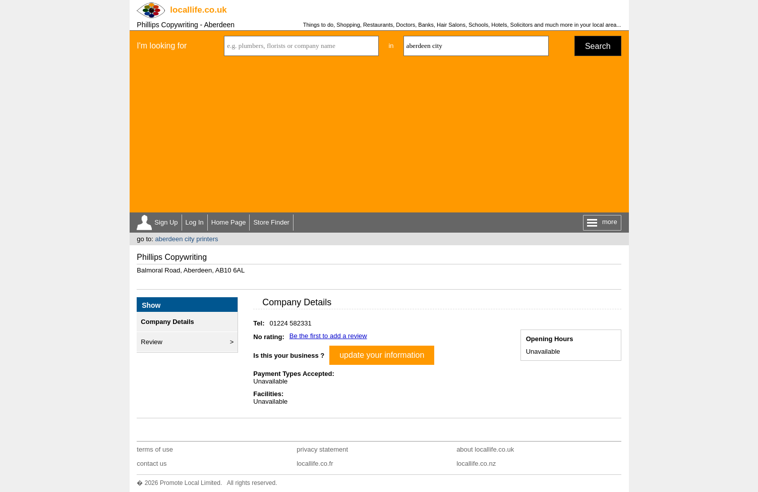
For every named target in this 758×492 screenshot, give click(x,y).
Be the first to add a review (328, 336)
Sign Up (166, 222)
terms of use (155, 449)
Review (151, 342)
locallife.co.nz (476, 463)
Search (598, 46)
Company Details (167, 321)
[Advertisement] (379, 136)
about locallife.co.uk (485, 449)
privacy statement (322, 449)
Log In (195, 222)
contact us (151, 463)
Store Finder (271, 222)
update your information (381, 355)
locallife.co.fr (315, 463)
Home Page (228, 222)
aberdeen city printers (186, 239)
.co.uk (198, 10)
